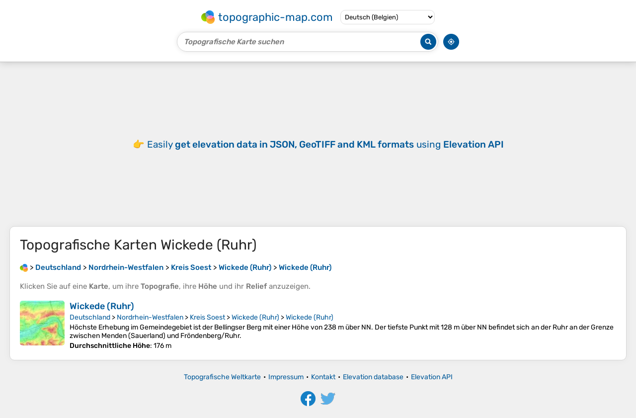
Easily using (325, 144)
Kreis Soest (207, 317)
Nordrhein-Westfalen (150, 317)
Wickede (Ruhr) (102, 306)
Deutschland (90, 317)
